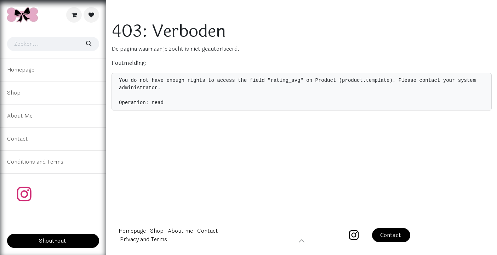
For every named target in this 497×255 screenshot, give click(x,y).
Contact (207, 230)
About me (180, 230)
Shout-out (53, 240)
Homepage (132, 230)
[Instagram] (24, 194)
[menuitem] (53, 69)
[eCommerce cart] (74, 15)
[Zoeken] (88, 44)
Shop (157, 230)
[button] (301, 240)
